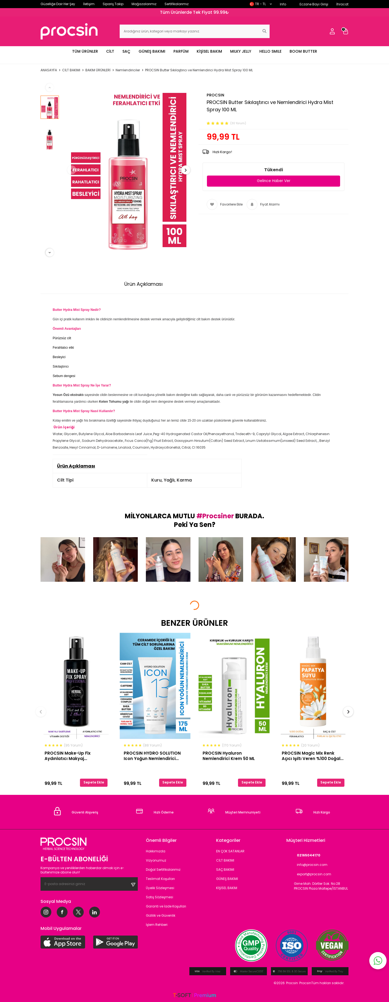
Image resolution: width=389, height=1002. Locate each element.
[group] (129, 170)
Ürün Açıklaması (143, 284)
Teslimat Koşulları (160, 878)
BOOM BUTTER (303, 51)
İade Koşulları (249, 284)
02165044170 (303, 855)
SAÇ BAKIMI (225, 869)
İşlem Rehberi (156, 924)
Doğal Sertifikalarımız (163, 869)
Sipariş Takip (113, 4)
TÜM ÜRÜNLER (85, 51)
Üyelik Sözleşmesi (160, 888)
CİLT (110, 51)
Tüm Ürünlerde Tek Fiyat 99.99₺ (194, 12)
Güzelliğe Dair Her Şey (58, 4)
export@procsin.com (308, 874)
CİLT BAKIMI (71, 70)
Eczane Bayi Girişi (314, 4)
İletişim (89, 4)
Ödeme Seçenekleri (198, 284)
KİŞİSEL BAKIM (209, 51)
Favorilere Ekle (225, 204)
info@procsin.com (306, 864)
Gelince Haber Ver (273, 181)
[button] (75, 170)
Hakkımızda (155, 851)
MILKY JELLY (240, 51)
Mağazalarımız (144, 4)
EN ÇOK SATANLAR (230, 851)
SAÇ (126, 51)
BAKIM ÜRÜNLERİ (97, 70)
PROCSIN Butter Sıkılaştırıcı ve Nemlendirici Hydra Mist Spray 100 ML (199, 70)
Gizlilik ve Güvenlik (160, 915)
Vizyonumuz (156, 860)
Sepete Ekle (93, 782)
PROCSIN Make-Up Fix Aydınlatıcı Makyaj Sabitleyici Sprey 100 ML (70, 756)
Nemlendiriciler (128, 70)
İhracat (342, 4)
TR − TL (261, 4)
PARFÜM (181, 51)
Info (283, 4)
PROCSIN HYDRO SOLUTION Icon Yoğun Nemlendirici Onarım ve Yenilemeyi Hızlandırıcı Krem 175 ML (152, 756)
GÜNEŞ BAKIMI (152, 51)
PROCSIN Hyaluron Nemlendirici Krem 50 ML (229, 756)
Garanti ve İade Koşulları (166, 906)
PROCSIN (215, 95)
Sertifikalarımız (177, 4)
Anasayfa (49, 70)
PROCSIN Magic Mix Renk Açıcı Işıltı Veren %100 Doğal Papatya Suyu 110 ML (311, 756)
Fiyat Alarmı (263, 204)
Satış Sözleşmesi (159, 897)
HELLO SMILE (270, 51)
